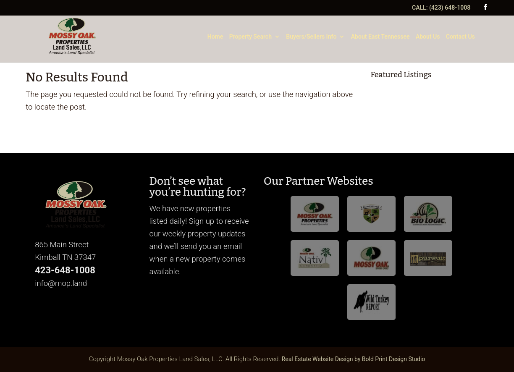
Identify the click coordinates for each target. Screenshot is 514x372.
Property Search (250, 37)
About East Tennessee (380, 37)
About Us (428, 37)
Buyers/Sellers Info (311, 37)
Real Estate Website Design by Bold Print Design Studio (353, 359)
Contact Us (460, 37)
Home (215, 37)
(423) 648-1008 (449, 7)
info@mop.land (61, 283)
